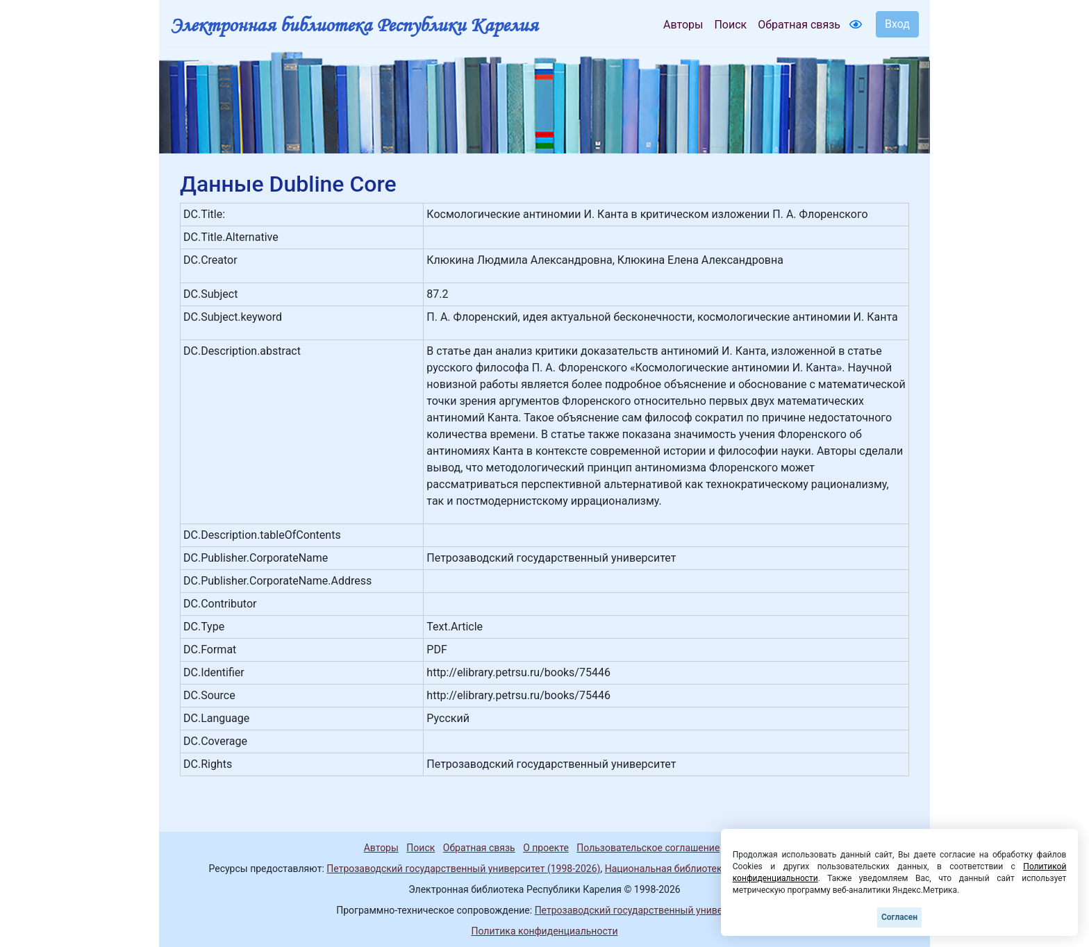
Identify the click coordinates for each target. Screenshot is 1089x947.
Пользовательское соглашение (648, 847)
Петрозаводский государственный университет (644, 910)
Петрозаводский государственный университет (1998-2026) (463, 868)
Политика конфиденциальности (544, 931)
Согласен (899, 917)
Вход (897, 24)
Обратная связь (799, 24)
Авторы (683, 24)
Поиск (730, 24)
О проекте (546, 847)
